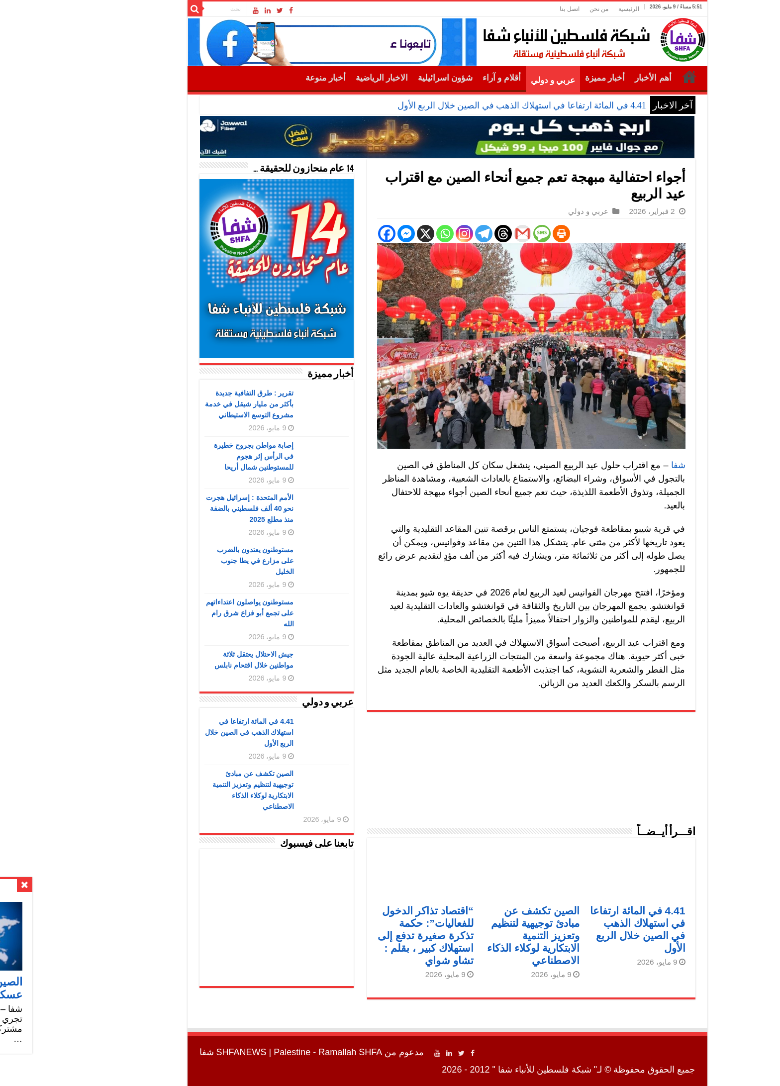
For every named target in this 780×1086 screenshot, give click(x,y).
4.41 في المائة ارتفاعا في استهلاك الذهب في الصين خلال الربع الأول (464, 105)
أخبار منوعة (268, 78)
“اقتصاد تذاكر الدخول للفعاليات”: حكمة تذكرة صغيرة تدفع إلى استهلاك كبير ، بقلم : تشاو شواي (368, 935)
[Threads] (446, 233)
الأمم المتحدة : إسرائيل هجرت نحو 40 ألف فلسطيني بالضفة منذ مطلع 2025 (192, 508)
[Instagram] (407, 233)
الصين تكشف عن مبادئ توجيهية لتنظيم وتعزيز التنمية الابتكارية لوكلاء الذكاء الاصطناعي (476, 935)
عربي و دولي (496, 80)
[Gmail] (465, 233)
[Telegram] (426, 233)
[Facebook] (329, 233)
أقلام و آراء (444, 78)
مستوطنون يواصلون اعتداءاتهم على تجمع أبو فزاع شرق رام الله (193, 613)
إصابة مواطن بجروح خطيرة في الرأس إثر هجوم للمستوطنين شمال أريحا (197, 456)
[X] (368, 233)
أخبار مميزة (548, 78)
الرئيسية (571, 8)
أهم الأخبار (596, 78)
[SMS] (484, 233)
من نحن (541, 8)
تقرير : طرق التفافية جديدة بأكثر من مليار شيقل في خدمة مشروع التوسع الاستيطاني (192, 404)
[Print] (504, 233)
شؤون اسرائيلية (388, 78)
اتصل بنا (512, 8)
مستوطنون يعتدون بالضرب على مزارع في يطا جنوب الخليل (198, 561)
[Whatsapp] (387, 233)
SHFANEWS (184, 1052)
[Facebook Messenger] (349, 233)
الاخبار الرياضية (324, 78)
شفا (621, 465)
